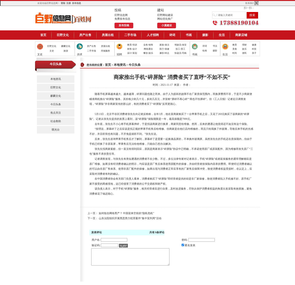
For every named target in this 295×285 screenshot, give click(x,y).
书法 (215, 46)
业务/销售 (148, 45)
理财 (244, 45)
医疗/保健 (164, 49)
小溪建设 (166, 25)
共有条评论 (157, 232)
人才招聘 (153, 35)
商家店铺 (241, 35)
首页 (43, 35)
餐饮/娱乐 (148, 53)
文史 (51, 51)
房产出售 (85, 35)
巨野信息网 (63, 18)
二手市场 (130, 35)
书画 (189, 35)
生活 (222, 35)
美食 (234, 49)
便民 (244, 53)
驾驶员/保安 (180, 45)
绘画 (204, 50)
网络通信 (148, 49)
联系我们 (249, 3)
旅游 (66, 51)
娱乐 (244, 49)
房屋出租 (108, 35)
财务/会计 (132, 49)
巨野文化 (63, 35)
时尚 (234, 53)
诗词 (172, 35)
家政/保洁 (164, 45)
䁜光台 (56, 129)
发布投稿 (124, 25)
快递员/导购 (180, 53)
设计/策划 (132, 53)
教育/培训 (132, 45)
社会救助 (55, 121)
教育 (234, 45)
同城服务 (105, 51)
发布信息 (76, 3)
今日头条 (55, 104)
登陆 (63, 3)
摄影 (205, 35)
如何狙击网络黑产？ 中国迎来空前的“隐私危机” (126, 213)
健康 (254, 45)
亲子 (254, 53)
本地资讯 (55, 79)
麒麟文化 (65, 46)
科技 (254, 49)
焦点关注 (55, 112)
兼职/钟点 (164, 53)
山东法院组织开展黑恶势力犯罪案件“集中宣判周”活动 (130, 218)
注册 (68, 3)
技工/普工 (180, 49)
